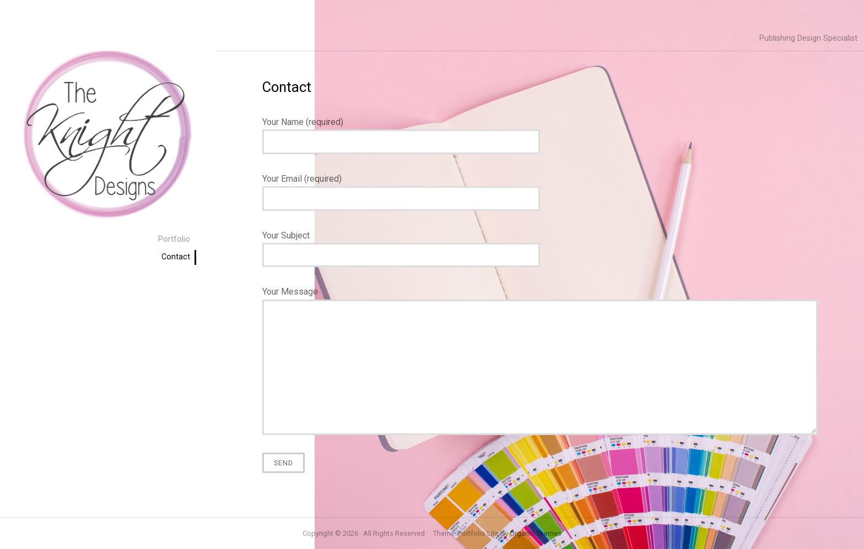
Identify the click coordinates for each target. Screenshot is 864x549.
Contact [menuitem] (175, 257)
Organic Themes (535, 533)
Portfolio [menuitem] (174, 239)
